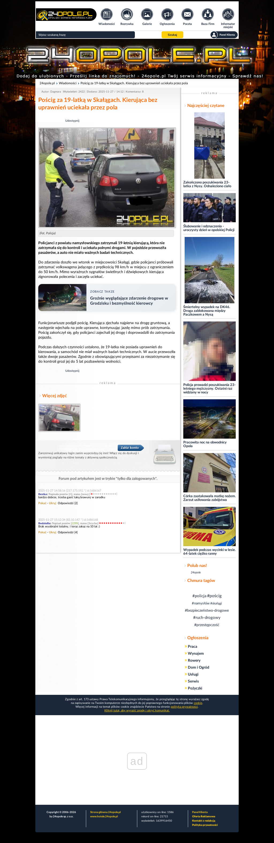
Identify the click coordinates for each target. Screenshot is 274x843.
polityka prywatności (184, 706)
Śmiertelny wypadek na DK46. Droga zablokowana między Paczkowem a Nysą (206, 310)
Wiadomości (68, 83)
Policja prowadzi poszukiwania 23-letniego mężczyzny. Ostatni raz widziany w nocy (209, 388)
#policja (199, 596)
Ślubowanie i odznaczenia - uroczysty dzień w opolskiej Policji (208, 228)
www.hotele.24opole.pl (104, 816)
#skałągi (216, 603)
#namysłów (201, 603)
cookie (198, 703)
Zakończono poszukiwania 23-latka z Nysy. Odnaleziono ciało (207, 184)
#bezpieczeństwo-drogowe (207, 610)
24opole (196, 572)
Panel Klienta (200, 812)
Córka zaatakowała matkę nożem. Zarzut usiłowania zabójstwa (209, 498)
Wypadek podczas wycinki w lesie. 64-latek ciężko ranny (209, 551)
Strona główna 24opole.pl (105, 812)
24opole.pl (47, 83)
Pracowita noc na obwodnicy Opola (205, 444)
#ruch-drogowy (206, 618)
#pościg (214, 596)
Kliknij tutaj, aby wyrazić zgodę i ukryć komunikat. (137, 710)
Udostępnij (72, 120)
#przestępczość (206, 625)
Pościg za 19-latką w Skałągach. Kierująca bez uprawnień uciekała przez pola (134, 83)
